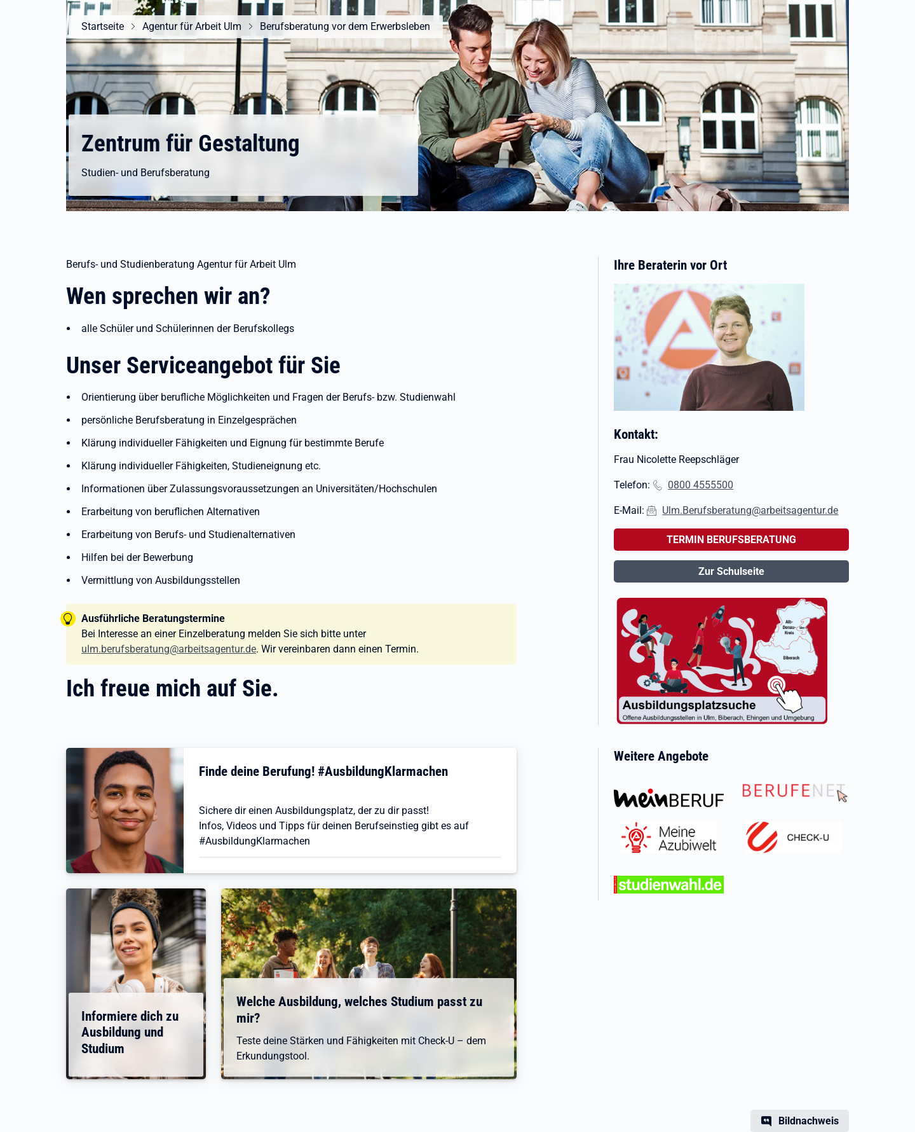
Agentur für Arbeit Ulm (191, 26)
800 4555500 (703, 485)
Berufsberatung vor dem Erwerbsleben (345, 26)
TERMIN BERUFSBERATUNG (731, 540)
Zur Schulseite (731, 571)
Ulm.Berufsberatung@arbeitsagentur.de (750, 510)
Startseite (102, 26)
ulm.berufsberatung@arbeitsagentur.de (168, 649)
